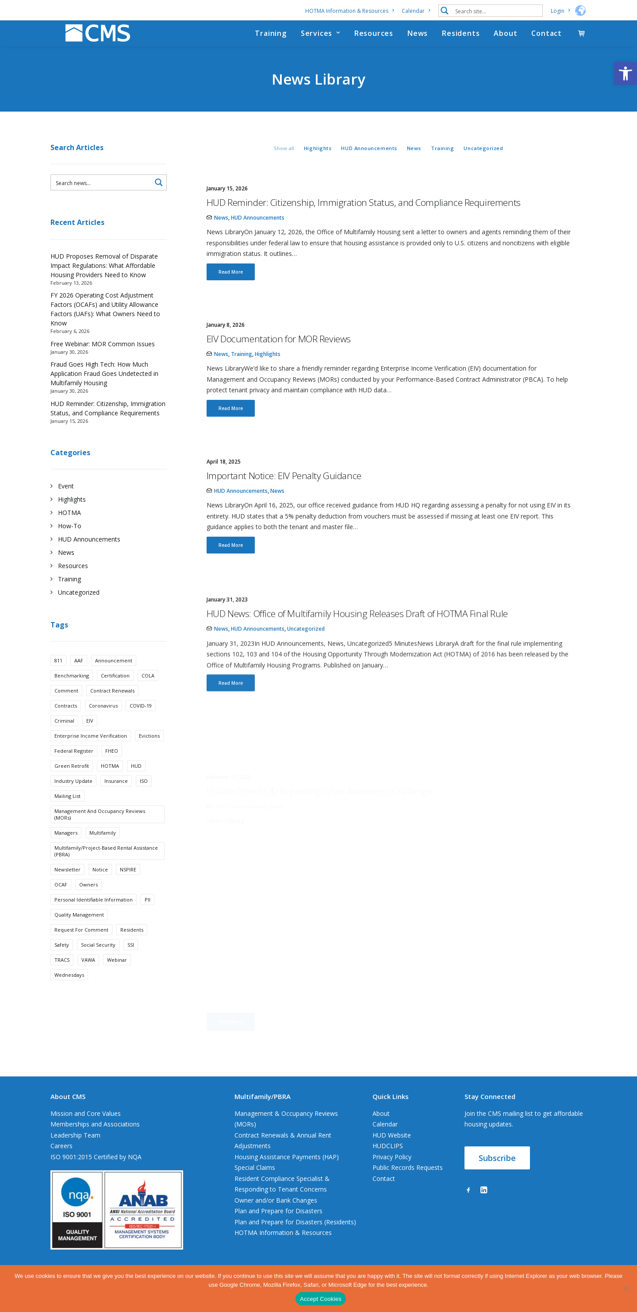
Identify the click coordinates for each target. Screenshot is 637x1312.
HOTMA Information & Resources (349, 11)
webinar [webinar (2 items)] (117, 972)
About (505, 39)
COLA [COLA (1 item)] (148, 688)
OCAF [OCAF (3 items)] (60, 897)
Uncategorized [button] (483, 161)
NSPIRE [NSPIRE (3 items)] (128, 882)
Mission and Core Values (85, 1126)
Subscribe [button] (497, 1170)
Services (320, 39)
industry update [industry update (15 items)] (73, 793)
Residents (461, 39)
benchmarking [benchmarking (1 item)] (71, 688)
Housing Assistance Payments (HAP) (286, 1169)
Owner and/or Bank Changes (275, 1212)
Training (270, 39)
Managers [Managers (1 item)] (65, 845)
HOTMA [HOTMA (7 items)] (110, 778)
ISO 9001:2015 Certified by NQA (96, 1169)
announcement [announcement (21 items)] (113, 673)
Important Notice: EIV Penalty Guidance (284, 520)
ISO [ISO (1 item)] (144, 793)
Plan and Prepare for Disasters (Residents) (295, 1234)
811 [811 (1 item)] (58, 673)
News (417, 39)
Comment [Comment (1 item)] (66, 703)
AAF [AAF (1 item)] (78, 673)
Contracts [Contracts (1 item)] (65, 718)
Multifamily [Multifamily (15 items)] (102, 845)
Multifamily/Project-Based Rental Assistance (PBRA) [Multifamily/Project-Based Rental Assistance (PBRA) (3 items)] (106, 864)
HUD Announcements (257, 230)
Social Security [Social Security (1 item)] (98, 957)
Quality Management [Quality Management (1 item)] (79, 927)
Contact (546, 39)
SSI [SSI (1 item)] (130, 957)
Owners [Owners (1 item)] (88, 897)
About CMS (67, 1108)
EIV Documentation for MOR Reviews (279, 351)
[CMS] (92, 39)
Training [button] (442, 161)
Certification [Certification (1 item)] (115, 688)
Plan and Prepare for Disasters (278, 1223)
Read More (231, 285)
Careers (61, 1158)
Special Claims (254, 1180)
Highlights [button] (318, 161)
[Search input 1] (496, 10)
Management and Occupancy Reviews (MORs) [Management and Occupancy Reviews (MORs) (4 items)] (99, 827)
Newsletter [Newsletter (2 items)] (67, 882)
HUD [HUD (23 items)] (136, 778)
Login (560, 11)
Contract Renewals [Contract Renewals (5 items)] (112, 703)
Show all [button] (284, 161)
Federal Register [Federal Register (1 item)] (73, 763)
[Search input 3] (101, 195)
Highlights (267, 367)
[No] (626, 1288)
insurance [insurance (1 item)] (116, 793)
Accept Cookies (321, 1299)
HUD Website (391, 1147)
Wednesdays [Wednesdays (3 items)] (69, 987)
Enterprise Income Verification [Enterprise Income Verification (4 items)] (90, 748)
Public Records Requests (407, 1180)
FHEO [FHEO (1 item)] (111, 763)
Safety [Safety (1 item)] (61, 957)
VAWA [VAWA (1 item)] (88, 972)
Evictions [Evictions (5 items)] (149, 748)
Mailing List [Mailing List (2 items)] (67, 808)
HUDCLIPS (387, 1158)
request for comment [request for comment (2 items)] (81, 942)
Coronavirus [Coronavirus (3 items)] (103, 718)
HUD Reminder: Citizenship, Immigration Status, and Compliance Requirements (364, 215)
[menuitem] (351, 11)
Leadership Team (75, 1147)
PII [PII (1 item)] (147, 912)
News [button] (414, 161)
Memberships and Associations (95, 1137)
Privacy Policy (391, 1169)
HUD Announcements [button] (369, 161)
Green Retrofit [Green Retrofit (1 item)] (71, 778)
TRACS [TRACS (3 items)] (61, 972)
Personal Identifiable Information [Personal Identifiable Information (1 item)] (93, 912)
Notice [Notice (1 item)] (100, 882)
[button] (625, 73)
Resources (373, 39)
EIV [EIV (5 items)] (89, 733)
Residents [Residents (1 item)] (131, 942)
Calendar (416, 11)
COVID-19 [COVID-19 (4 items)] (141, 718)
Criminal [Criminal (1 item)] (64, 733)
